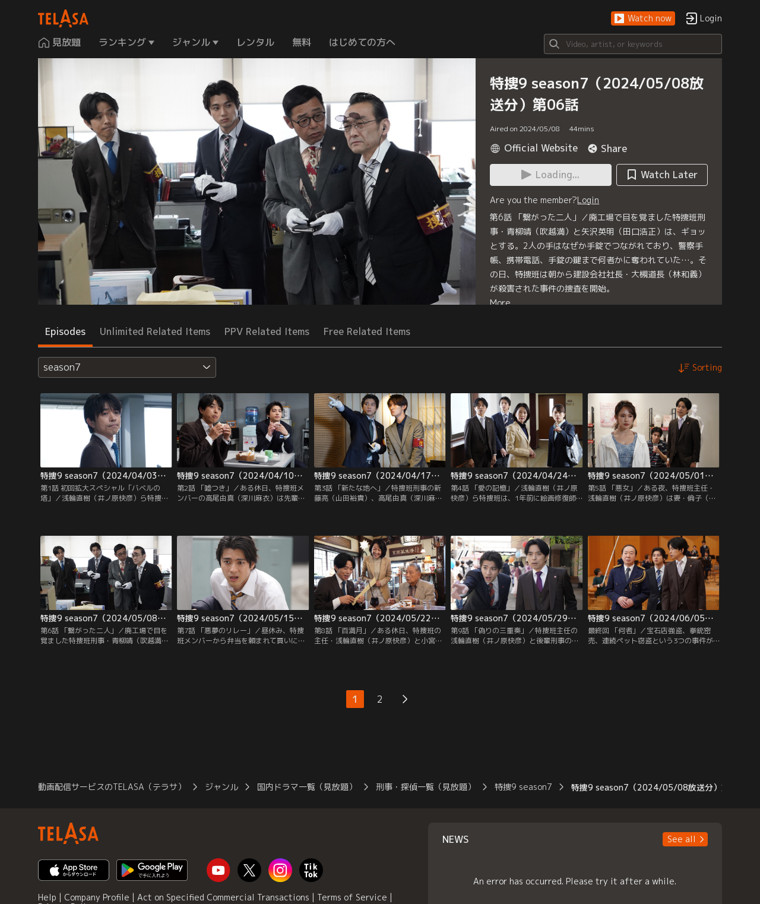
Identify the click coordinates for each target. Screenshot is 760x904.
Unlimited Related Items (155, 331)
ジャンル (221, 786)
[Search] (633, 44)
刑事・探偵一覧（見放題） (426, 786)
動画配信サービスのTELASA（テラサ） (112, 786)
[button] (643, 18)
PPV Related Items (266, 331)
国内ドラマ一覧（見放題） (307, 786)
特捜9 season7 (523, 786)
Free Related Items (367, 331)
